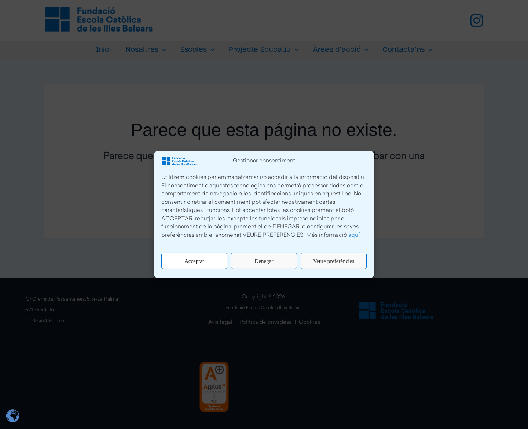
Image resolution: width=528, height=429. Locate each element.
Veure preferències (333, 261)
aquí (354, 235)
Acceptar (194, 261)
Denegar (264, 261)
